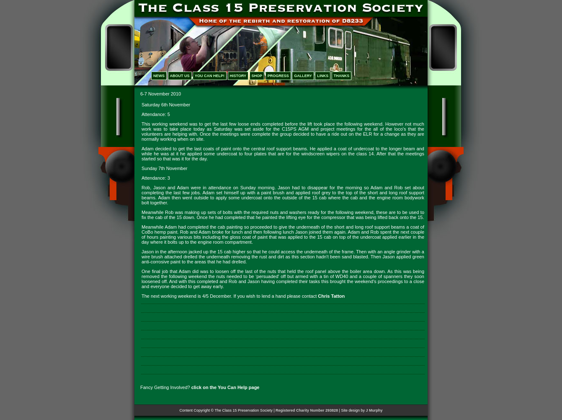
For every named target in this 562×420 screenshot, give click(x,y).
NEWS (159, 76)
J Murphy (374, 410)
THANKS (342, 76)
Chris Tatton (331, 296)
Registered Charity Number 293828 (307, 410)
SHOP (257, 76)
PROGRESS (278, 76)
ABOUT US (180, 76)
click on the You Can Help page (225, 387)
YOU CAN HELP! (209, 76)
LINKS (322, 76)
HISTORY (238, 76)
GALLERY (303, 76)
